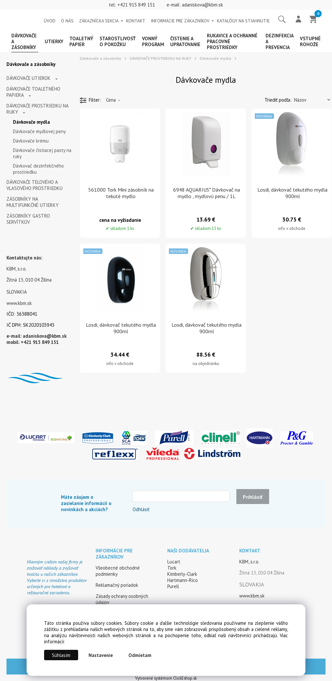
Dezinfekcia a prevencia (279, 41)
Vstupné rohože (310, 41)
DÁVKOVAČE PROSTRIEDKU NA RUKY (37, 109)
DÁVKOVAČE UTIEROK (28, 78)
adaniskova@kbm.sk (202, 5)
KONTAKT (135, 21)
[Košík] (313, 20)
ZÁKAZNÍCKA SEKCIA (99, 21)
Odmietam (139, 655)
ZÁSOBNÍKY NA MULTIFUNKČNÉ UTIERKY (32, 202)
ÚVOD (49, 21)
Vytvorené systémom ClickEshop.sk (166, 678)
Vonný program (153, 41)
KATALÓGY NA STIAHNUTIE (243, 21)
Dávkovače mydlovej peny (39, 131)
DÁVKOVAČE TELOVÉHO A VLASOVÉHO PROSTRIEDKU (34, 185)
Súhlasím (61, 655)
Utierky (54, 41)
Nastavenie (101, 655)
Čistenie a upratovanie (185, 41)
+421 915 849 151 (136, 5)
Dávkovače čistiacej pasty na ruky (42, 153)
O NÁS (67, 21)
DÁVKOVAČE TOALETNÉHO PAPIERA (33, 92)
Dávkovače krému (31, 141)
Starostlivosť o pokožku (118, 41)
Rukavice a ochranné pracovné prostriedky (232, 41)
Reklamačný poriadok (117, 585)
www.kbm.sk (19, 303)
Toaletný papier (81, 41)
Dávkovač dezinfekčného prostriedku (38, 169)
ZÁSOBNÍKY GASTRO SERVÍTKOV (28, 219)
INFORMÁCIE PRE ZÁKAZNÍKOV (180, 21)
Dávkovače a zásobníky (24, 41)
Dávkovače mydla (31, 122)
